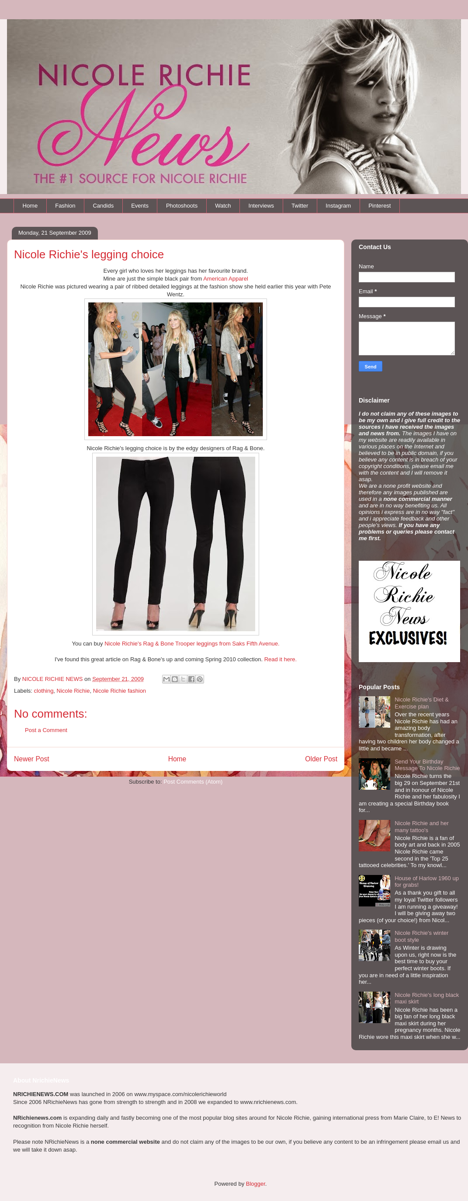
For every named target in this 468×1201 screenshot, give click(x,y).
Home (30, 205)
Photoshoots (182, 205)
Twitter (299, 205)
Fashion (65, 205)
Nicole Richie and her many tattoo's (422, 826)
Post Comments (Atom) (192, 781)
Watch (223, 205)
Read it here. (280, 659)
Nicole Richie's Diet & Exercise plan (422, 703)
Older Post (321, 759)
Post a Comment (46, 730)
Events (140, 205)
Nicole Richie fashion (119, 690)
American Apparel (225, 278)
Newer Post (31, 759)
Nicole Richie (73, 690)
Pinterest (379, 205)
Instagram (338, 205)
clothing (44, 690)
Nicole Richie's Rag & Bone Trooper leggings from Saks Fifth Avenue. (191, 643)
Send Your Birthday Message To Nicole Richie (427, 765)
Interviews (261, 205)
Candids (103, 205)
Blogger (255, 1183)
